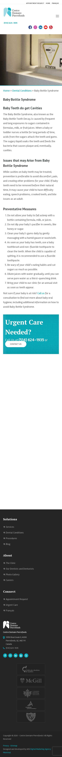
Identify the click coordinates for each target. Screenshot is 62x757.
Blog (8, 544)
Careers (9, 580)
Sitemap (13, 745)
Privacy (6, 745)
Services (10, 526)
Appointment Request (17, 599)
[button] (57, 16)
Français (55, 3)
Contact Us (15, 344)
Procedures (11, 538)
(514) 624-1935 (10, 23)
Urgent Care (12, 604)
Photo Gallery (13, 574)
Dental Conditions (22, 90)
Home (6, 90)
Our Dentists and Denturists (20, 568)
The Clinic (11, 563)
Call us (41, 293)
